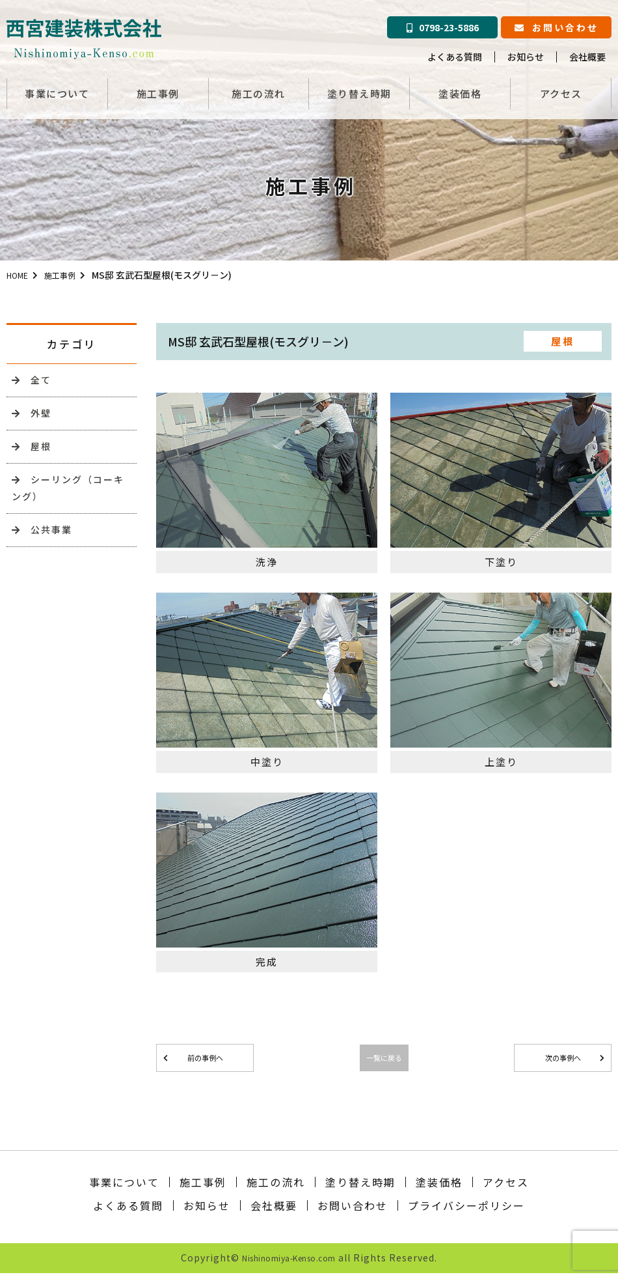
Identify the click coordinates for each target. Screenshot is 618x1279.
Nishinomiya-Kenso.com (289, 1263)
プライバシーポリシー (466, 1211)
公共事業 (45, 542)
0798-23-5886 (442, 27)
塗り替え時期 (359, 90)
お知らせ (525, 56)
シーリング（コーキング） (69, 497)
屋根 (33, 452)
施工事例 (158, 90)
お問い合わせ (556, 27)
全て (33, 381)
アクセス (561, 90)
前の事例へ (205, 1060)
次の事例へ (563, 1060)
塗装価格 (459, 90)
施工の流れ (259, 90)
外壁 (33, 417)
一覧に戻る (384, 1060)
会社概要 (587, 56)
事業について (57, 90)
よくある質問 (454, 56)
